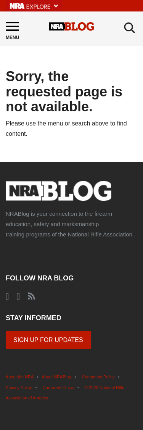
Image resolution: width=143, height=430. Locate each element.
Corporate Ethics (58, 387)
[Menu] (12, 32)
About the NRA (20, 377)
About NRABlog (56, 377)
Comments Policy (98, 377)
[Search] (129, 28)
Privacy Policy (19, 387)
